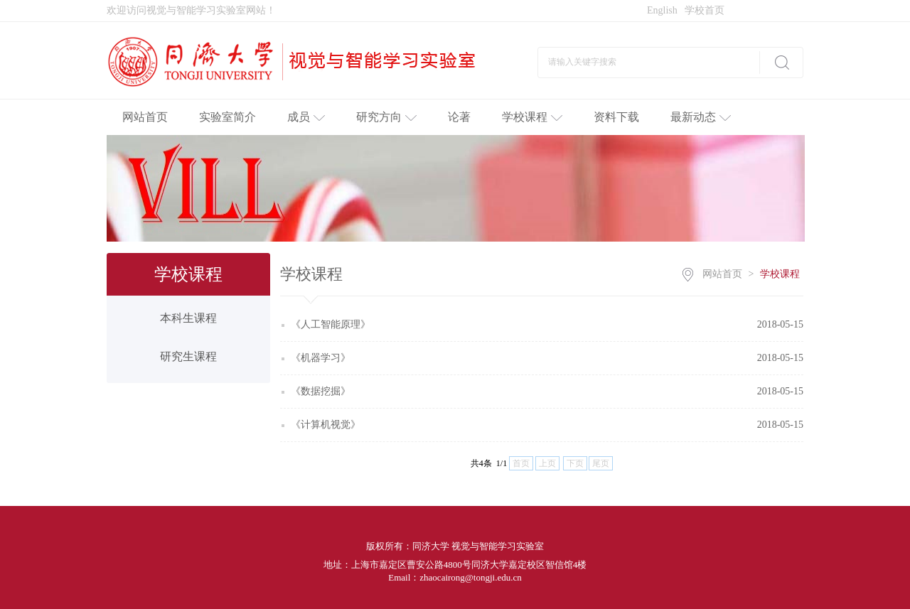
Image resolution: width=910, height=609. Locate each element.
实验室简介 (227, 117)
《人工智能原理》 (330, 324)
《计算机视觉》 (325, 424)
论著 (459, 117)
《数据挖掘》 (320, 391)
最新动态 (700, 117)
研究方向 (386, 117)
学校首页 (704, 10)
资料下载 (616, 117)
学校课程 (532, 117)
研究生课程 (188, 356)
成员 (306, 117)
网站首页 (145, 117)
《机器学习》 (320, 357)
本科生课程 (188, 318)
